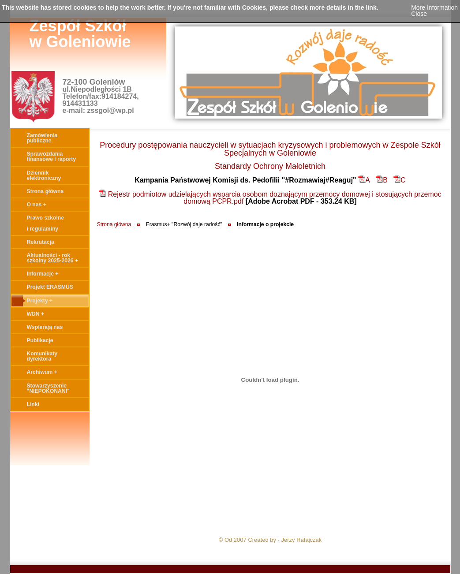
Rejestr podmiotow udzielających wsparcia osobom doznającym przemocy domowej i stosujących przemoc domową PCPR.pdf (270, 197)
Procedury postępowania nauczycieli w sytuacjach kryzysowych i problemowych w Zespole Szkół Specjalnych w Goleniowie (270, 149)
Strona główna (114, 224)
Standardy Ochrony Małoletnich (270, 166)
